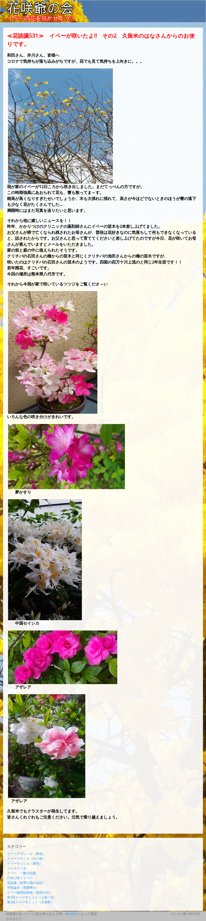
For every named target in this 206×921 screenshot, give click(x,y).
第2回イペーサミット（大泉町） (30, 902)
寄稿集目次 (155, 33)
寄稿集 (135, 33)
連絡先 (195, 33)
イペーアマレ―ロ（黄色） (26, 853)
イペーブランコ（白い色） (26, 858)
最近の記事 (115, 33)
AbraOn (71, 914)
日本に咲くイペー (20, 878)
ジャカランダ (16, 868)
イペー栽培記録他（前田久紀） (29, 892)
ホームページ (90, 33)
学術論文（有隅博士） (23, 887)
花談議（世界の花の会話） (26, 882)
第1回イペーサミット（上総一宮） (32, 897)
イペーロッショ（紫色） (24, 863)
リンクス (176, 33)
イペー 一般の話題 (21, 873)
